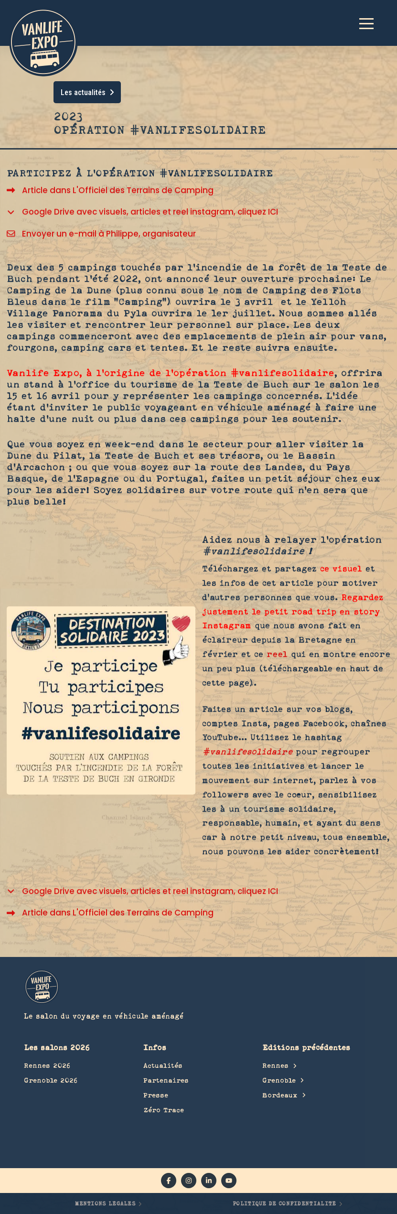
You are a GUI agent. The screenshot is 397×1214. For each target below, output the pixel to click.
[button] (370, 22)
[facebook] (168, 1180)
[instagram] (188, 1180)
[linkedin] (208, 1180)
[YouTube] (228, 1180)
